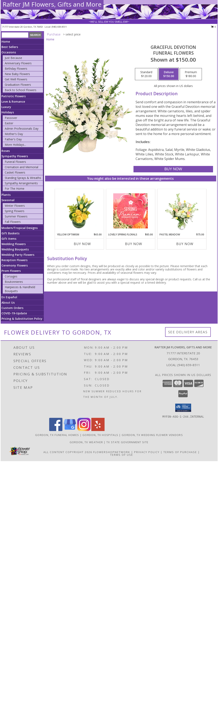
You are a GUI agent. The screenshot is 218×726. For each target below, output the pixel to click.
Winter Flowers (15, 206)
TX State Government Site (127, 442)
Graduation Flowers (18, 85)
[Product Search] (15, 35)
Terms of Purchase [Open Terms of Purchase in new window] (180, 452)
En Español (9, 297)
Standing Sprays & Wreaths (23, 178)
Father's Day (13, 139)
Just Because (13, 58)
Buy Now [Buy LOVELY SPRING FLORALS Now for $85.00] (133, 244)
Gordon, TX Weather (86, 442)
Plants (6, 195)
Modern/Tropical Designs (19, 228)
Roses (5, 151)
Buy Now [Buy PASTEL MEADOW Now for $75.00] (184, 244)
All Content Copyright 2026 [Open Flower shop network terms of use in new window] (67, 452)
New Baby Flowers (17, 74)
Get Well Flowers (16, 79)
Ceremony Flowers (14, 265)
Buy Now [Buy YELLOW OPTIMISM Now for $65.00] (82, 244)
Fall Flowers (13, 222)
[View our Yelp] (98, 430)
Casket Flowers (15, 172)
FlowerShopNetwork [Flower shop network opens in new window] (111, 452)
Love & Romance (13, 101)
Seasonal (7, 200)
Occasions (8, 52)
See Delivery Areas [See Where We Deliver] (188, 332)
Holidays (7, 112)
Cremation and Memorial (21, 167)
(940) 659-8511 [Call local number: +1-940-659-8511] (59, 26)
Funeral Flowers (15, 162)
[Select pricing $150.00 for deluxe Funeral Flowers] (168, 74)
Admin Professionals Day (21, 128)
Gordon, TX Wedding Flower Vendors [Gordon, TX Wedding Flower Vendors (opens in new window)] (152, 435)
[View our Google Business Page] (69, 430)
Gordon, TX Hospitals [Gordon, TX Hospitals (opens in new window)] (100, 435)
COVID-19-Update (14, 313)
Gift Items (8, 239)
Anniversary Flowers (18, 63)
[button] (183, 408)
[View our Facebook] (55, 430)
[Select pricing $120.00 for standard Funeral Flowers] (146, 74)
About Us (8, 302)
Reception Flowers (14, 260)
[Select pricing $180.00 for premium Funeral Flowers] (191, 74)
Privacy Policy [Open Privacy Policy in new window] (147, 452)
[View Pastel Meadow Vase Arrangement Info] (181, 211)
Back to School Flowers (20, 90)
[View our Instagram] (84, 430)
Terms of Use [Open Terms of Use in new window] (121, 455)
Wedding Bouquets (15, 249)
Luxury (6, 107)
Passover (11, 118)
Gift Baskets (10, 233)
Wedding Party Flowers (17, 255)
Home (5, 41)
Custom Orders (12, 308)
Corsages (11, 276)
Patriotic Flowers (13, 96)
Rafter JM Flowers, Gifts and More (52, 4)
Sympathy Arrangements (21, 183)
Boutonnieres (14, 282)
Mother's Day (14, 134)
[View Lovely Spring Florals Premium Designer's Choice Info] (130, 211)
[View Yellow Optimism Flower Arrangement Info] (79, 211)
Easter (9, 123)
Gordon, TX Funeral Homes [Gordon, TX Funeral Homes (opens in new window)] (57, 435)
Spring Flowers (14, 211)
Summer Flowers (16, 216)
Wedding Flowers (13, 244)
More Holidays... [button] (15, 145)
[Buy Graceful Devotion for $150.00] (173, 169)
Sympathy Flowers (14, 156)
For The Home (14, 188)
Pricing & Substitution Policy (21, 319)
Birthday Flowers (16, 68)
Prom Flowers (11, 271)
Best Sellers (9, 47)
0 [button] (213, 26)
